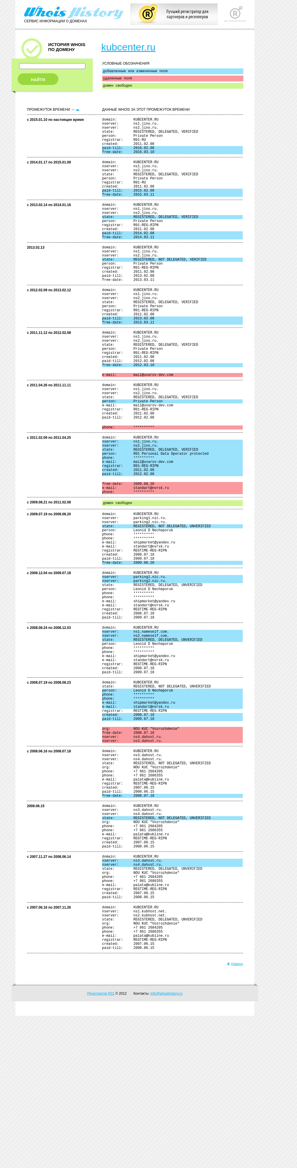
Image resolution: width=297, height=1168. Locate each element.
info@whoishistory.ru (167, 1146)
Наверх (235, 1116)
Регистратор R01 (101, 1146)
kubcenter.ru (128, 46)
